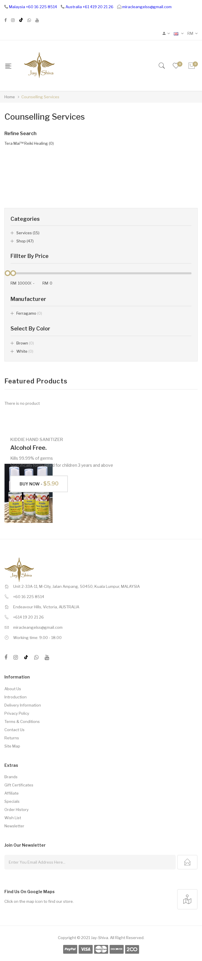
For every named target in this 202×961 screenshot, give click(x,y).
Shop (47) (25, 241)
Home (9, 96)
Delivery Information (22, 705)
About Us (12, 688)
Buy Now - (39, 483)
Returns (11, 738)
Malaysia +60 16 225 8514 (33, 6)
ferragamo (29, 313)
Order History (16, 809)
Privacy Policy (16, 713)
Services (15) (27, 232)
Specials (12, 801)
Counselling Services (40, 96)
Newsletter (14, 826)
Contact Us (14, 729)
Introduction (15, 697)
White (24, 351)
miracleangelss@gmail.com (147, 6)
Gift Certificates (18, 785)
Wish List (12, 817)
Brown (25, 343)
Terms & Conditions (22, 721)
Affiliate (11, 793)
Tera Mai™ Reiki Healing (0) (29, 143)
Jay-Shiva (99, 937)
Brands (11, 776)
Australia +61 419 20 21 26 (89, 6)
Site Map (12, 746)
